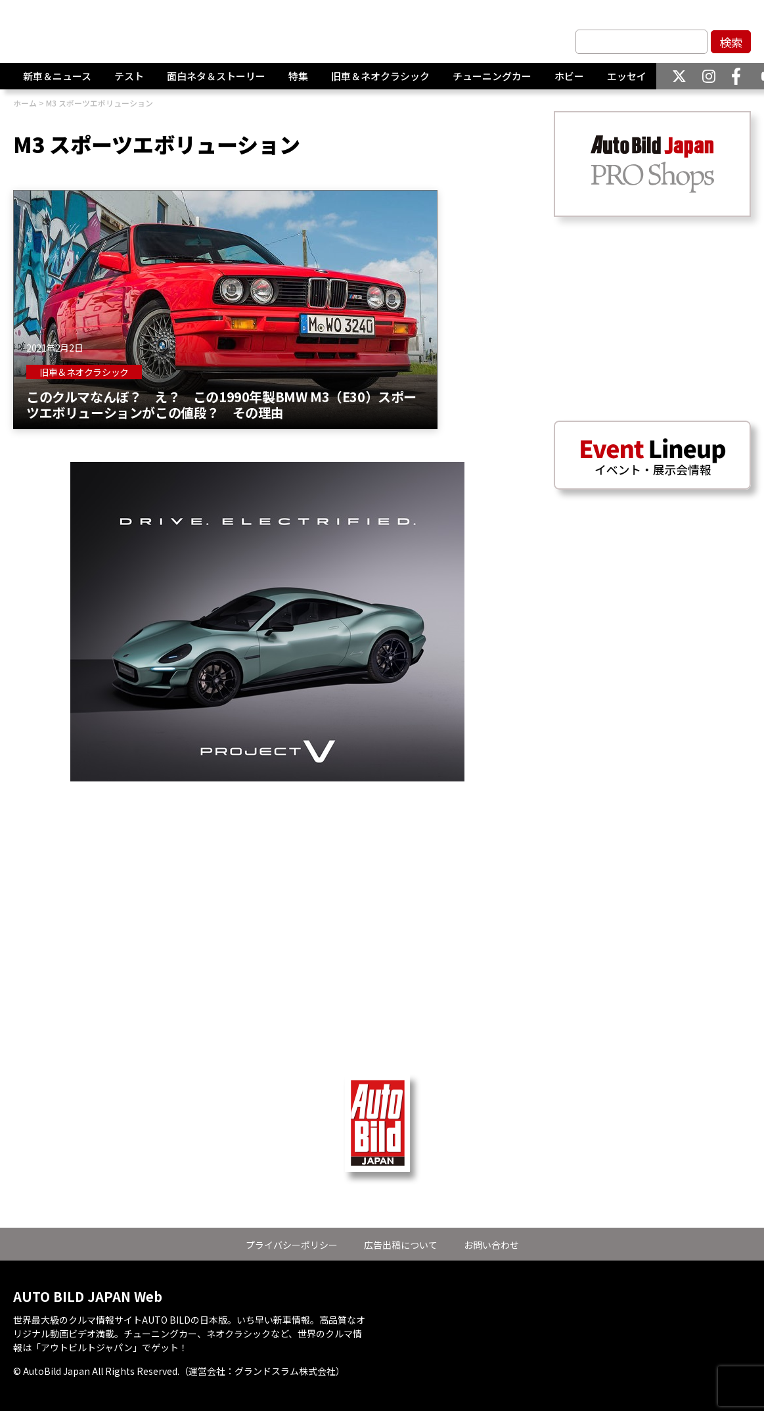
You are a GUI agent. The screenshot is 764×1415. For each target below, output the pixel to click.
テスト (129, 76)
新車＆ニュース (57, 76)
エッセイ (626, 76)
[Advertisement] (267, 873)
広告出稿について (401, 1244)
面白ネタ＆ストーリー (216, 76)
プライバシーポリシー (292, 1244)
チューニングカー (492, 76)
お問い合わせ (491, 1244)
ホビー (569, 76)
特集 (298, 76)
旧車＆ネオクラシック (380, 76)
